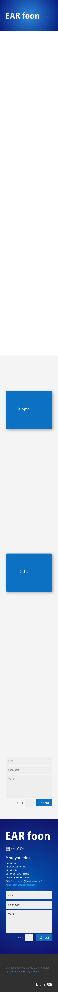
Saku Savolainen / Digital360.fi (24, 971)
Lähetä (44, 803)
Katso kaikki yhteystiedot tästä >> (22, 885)
